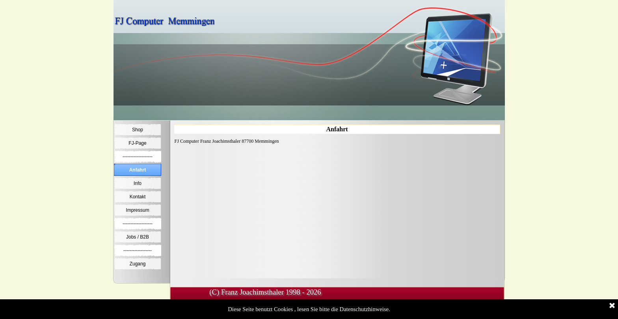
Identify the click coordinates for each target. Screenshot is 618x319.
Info (137, 183)
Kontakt (138, 197)
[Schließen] (612, 306)
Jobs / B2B (137, 237)
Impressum (137, 210)
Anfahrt (137, 170)
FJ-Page (137, 143)
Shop (137, 129)
